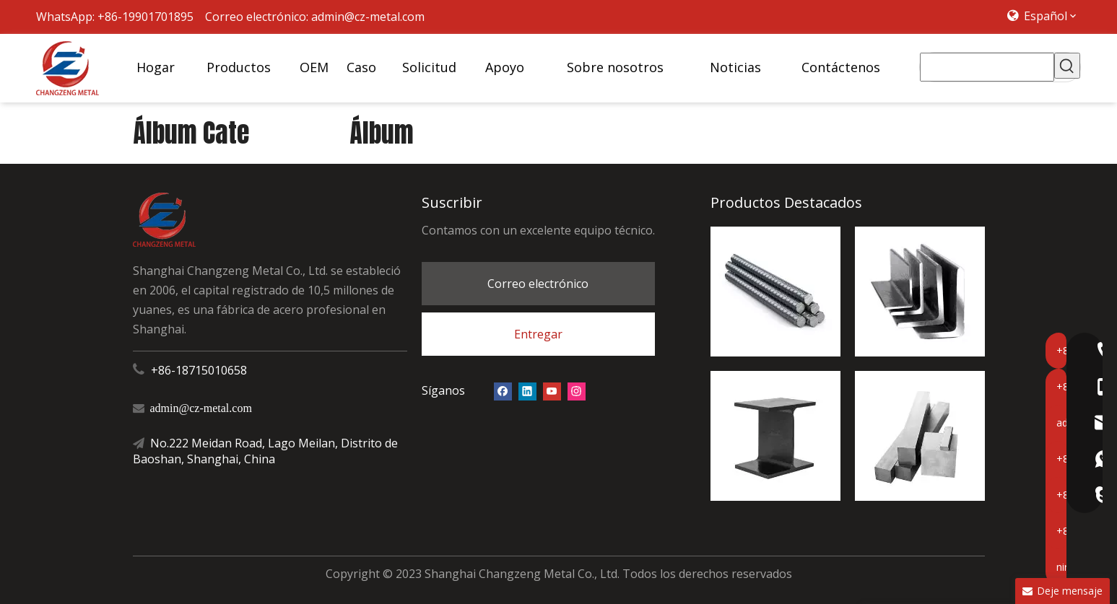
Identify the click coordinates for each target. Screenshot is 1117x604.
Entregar (538, 334)
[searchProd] (987, 67)
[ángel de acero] (920, 291)
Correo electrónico (537, 284)
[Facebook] (503, 391)
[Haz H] (775, 436)
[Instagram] (577, 391)
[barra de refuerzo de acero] (775, 291)
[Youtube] (552, 391)
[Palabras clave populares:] (1067, 66)
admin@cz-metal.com (368, 17)
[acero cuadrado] (920, 436)
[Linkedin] (527, 391)
